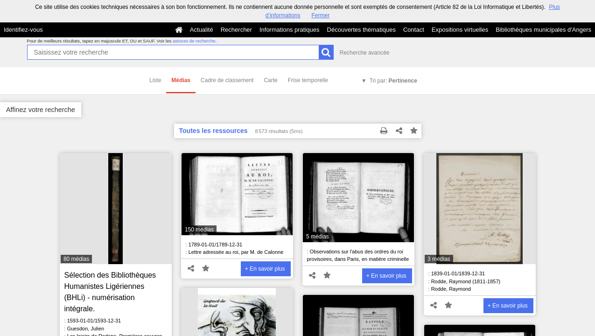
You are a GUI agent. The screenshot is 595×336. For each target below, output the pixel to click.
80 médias (76, 259)
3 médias (438, 259)
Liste (155, 80)
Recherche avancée (365, 52)
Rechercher (236, 29)
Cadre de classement (227, 80)
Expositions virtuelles (460, 29)
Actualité (201, 29)
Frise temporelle (308, 80)
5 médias (317, 236)
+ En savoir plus (265, 269)
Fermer (321, 15)
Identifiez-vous (23, 29)
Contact (413, 29)
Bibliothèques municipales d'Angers (543, 29)
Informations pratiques (289, 29)
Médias (180, 80)
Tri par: (393, 80)
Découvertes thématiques (361, 29)
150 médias (199, 229)
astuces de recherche (194, 40)
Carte (270, 80)
